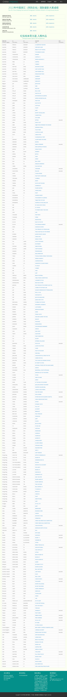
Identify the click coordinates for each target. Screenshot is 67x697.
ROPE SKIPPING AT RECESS (41, 146)
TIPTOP (36, 542)
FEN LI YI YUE (38, 292)
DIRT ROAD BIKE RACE (40, 634)
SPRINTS (37, 328)
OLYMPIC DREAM (38, 443)
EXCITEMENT (38, 243)
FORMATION (38, 518)
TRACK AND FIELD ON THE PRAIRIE (42, 231)
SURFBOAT (37, 76)
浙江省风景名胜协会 (43, 679)
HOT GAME (37, 117)
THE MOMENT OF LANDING (41, 197)
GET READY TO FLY (39, 564)
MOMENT (37, 151)
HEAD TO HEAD (38, 377)
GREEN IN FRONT (39, 649)
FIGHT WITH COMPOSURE (40, 176)
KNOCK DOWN (38, 661)
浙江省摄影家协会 (38, 678)
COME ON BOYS (38, 579)
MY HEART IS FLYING (39, 362)
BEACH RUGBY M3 (39, 554)
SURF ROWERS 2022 (39, 71)
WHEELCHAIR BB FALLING (40, 98)
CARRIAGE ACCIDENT (39, 630)
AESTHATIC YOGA (39, 515)
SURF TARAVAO (38, 452)
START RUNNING (38, 248)
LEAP (36, 273)
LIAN (36, 212)
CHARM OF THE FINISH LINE (41, 287)
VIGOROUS (37, 433)
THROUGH (37, 608)
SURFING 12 (37, 57)
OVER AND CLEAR (39, 47)
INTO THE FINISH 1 (39, 605)
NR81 (36, 86)
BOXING (37, 142)
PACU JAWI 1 (38, 467)
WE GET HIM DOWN (39, 586)
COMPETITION (38, 115)
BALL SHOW (37, 161)
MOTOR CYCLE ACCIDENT (40, 464)
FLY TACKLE (37, 207)
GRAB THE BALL (38, 246)
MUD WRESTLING (39, 664)
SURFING (37, 61)
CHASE (36, 348)
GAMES (36, 562)
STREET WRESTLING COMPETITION (42, 523)
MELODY (37, 319)
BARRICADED (38, 508)
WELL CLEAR (37, 576)
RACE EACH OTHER (39, 282)
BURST (36, 180)
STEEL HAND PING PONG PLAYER (42, 666)
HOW (36, 270)
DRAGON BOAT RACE (39, 74)
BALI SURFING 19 (38, 486)
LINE (36, 598)
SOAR (36, 156)
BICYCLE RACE (38, 423)
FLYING (36, 375)
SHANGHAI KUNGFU (39, 226)
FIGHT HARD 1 (38, 613)
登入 (61, 1)
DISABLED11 (38, 610)
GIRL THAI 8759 (38, 477)
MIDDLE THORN (38, 239)
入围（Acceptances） (50, 15)
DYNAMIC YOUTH (39, 404)
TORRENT (37, 64)
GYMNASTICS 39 (38, 474)
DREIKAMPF (37, 78)
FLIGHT (36, 108)
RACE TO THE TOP (39, 222)
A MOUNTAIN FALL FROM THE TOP (42, 355)
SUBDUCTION (38, 134)
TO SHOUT (37, 265)
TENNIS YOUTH (38, 314)
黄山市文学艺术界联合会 (9, 677)
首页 (37, 1)
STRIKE (36, 217)
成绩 (55, 1)
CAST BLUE (37, 105)
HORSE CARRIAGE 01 (39, 588)
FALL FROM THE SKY (39, 654)
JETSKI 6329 (37, 83)
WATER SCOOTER (39, 566)
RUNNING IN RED (39, 511)
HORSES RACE (38, 637)
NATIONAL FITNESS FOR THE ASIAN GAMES (44, 365)
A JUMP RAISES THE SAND (40, 139)
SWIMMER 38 (38, 540)
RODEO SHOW (38, 656)
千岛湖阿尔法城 (43, 690)
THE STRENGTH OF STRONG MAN (42, 229)
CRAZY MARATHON (39, 336)
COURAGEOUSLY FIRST (40, 137)
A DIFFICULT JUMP (39, 132)
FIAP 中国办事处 (7, 678)
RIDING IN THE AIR (39, 642)
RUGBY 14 (37, 537)
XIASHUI (37, 367)
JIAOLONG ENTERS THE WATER (41, 384)
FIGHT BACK (37, 214)
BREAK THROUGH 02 (39, 545)
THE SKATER (37, 581)
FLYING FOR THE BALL (40, 603)
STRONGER (37, 168)
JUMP (36, 110)
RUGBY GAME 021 (39, 479)
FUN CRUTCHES (38, 166)
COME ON (37, 494)
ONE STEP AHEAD (39, 392)
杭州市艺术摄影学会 (43, 682)
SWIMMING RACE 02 (39, 460)
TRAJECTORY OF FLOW (40, 200)
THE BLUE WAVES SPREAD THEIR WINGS (43, 256)
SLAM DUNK (37, 333)
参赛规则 (43, 1)
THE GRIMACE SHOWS (40, 52)
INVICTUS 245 (38, 93)
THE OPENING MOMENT (40, 224)
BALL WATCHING (38, 569)
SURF (36, 501)
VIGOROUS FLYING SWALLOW (41, 202)
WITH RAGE (37, 532)
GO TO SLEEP (38, 600)
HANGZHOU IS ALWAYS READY (41, 263)
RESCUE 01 (37, 491)
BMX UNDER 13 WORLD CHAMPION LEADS (44, 627)
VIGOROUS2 (37, 435)
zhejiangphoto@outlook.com (56, 679)
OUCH (36, 574)
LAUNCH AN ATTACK (39, 345)
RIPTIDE (37, 120)
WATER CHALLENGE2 (39, 583)
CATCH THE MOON (39, 241)
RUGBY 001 (37, 457)
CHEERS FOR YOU (39, 358)
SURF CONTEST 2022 (39, 69)
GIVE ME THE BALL (39, 547)
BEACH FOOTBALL (39, 275)
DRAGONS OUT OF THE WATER (41, 372)
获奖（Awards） (33, 15)
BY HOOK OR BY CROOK (40, 205)
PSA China (6, 679)
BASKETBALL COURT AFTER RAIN (42, 370)
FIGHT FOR (37, 100)
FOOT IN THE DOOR (39, 350)
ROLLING (37, 171)
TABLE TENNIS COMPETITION (41, 277)
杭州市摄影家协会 (39, 681)
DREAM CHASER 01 (39, 258)
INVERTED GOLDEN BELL (40, 387)
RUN (36, 530)
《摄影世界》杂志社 (38, 675)
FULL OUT (37, 406)
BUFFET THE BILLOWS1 (40, 112)
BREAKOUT (37, 411)
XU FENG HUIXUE (39, 625)
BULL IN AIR (37, 91)
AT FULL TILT (38, 503)
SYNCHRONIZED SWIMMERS (41, 326)
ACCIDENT (37, 409)
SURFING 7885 (38, 647)
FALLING (37, 462)
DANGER (37, 54)
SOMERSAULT (38, 185)
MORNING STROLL (39, 127)
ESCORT (37, 338)
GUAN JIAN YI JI (38, 294)
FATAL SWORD (38, 394)
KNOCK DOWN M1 (39, 559)
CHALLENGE (37, 651)
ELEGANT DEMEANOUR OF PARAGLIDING (44, 290)
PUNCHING (37, 321)
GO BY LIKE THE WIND (40, 183)
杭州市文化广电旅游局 (8, 675)
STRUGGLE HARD (38, 445)
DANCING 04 (38, 472)
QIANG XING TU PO (39, 299)
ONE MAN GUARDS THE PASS (41, 316)
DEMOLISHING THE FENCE (40, 632)
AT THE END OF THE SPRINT (41, 382)
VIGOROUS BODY (39, 195)
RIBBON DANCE (38, 615)
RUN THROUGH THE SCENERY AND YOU (43, 285)
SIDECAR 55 (37, 81)
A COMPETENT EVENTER (40, 44)
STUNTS (37, 421)
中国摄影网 (36, 684)
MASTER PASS (38, 219)
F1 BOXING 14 (38, 489)
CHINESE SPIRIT (38, 440)
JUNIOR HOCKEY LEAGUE (40, 234)
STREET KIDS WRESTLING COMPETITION (43, 520)
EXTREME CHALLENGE (40, 341)
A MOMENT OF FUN (39, 280)
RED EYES (37, 88)
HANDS (36, 596)
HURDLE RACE (38, 190)
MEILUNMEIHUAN (39, 253)
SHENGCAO (37, 416)
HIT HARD (37, 622)
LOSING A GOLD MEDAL (40, 389)
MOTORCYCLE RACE (39, 66)
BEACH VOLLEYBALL (39, 639)
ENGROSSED (38, 430)
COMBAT (37, 268)
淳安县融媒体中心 (43, 685)
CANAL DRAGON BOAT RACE (41, 399)
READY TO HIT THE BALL (40, 49)
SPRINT (36, 159)
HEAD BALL (37, 353)
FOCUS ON (37, 343)
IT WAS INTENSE (38, 173)
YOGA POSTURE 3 (39, 525)
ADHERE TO (37, 438)
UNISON (37, 513)
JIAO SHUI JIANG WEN (39, 297)
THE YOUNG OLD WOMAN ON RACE (42, 360)
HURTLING (37, 428)
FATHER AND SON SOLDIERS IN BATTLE (43, 396)
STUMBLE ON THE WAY (40, 302)
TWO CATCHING (38, 484)
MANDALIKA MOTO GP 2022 (41, 528)
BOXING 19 (37, 469)
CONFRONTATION (39, 260)
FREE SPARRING (38, 617)
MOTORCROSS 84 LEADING (41, 95)
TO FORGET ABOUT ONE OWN (41, 210)
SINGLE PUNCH (38, 149)
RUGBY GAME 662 (39, 481)
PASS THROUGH (38, 413)
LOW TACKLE (38, 571)
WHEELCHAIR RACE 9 (39, 59)
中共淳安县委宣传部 (23, 675)
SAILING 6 (37, 659)
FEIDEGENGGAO (38, 251)
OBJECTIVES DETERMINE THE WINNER (43, 125)
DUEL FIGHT (37, 331)
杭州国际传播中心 (42, 677)
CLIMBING (37, 178)
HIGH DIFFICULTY (39, 549)
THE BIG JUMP (38, 593)
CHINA (10, 1)
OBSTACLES (37, 591)
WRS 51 (36, 450)
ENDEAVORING (38, 324)
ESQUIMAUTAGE (38, 447)
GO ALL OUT (38, 620)
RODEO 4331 (38, 644)
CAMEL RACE (38, 236)
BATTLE (36, 154)
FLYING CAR (37, 426)
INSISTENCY (37, 535)
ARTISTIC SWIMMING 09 (40, 455)
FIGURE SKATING (38, 188)
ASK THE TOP (38, 103)
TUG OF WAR (38, 129)
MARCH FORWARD (39, 144)
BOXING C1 (37, 557)
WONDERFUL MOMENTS (40, 304)
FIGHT (36, 193)
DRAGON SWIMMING (39, 163)
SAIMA (36, 311)
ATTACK (37, 401)
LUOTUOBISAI (38, 307)
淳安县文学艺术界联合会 (40, 687)
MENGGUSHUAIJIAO (39, 309)
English (49, 1)
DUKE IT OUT (38, 122)
